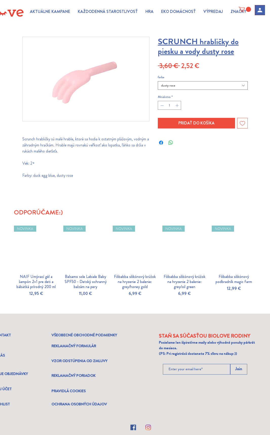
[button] (50, 11)
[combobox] (203, 85)
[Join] (238, 369)
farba (161, 77)
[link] (245, 9)
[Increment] (178, 105)
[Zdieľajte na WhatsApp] (171, 143)
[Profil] (260, 10)
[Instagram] (148, 427)
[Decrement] (162, 105)
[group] (135, 267)
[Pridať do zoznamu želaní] (242, 123)
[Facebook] (133, 427)
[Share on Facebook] (161, 143)
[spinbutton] (170, 105)
